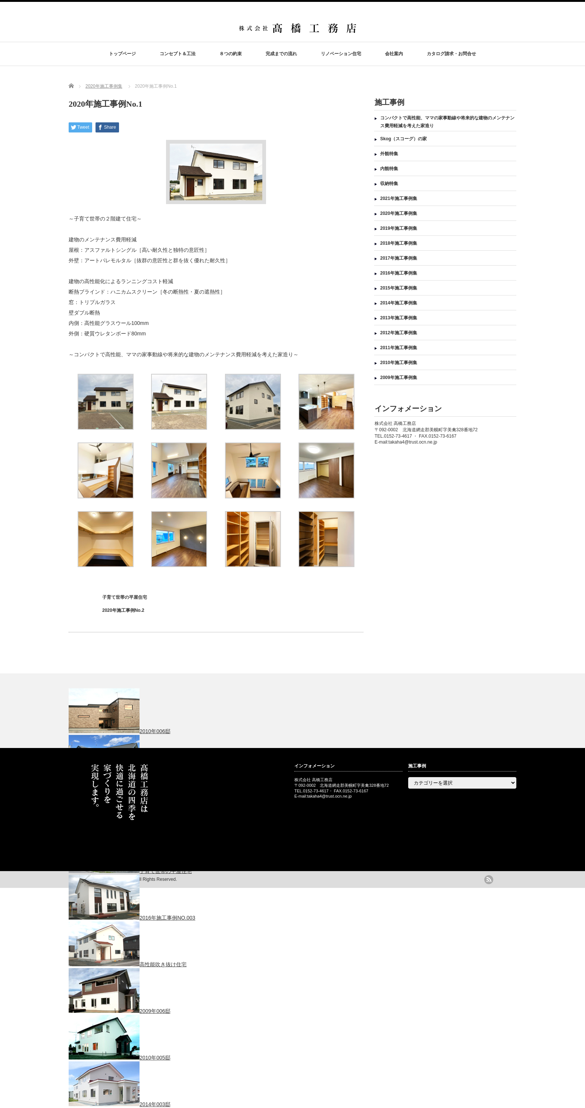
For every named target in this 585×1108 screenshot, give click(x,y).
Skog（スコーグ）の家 (403, 138)
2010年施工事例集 (398, 362)
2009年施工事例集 (398, 377)
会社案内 (394, 53)
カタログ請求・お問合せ (451, 53)
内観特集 (389, 168)
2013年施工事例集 (398, 317)
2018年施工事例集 (398, 243)
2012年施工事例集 (398, 332)
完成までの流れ (281, 53)
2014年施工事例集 (398, 303)
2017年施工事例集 (398, 258)
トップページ (122, 53)
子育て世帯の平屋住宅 (124, 597)
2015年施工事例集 (398, 288)
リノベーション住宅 (341, 53)
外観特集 (389, 153)
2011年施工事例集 (398, 347)
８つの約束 (230, 53)
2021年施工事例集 (398, 198)
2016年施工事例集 (398, 273)
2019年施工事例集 (398, 228)
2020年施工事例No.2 (123, 610)
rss (488, 879)
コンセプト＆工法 (177, 53)
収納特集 (389, 183)
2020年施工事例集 (103, 86)
